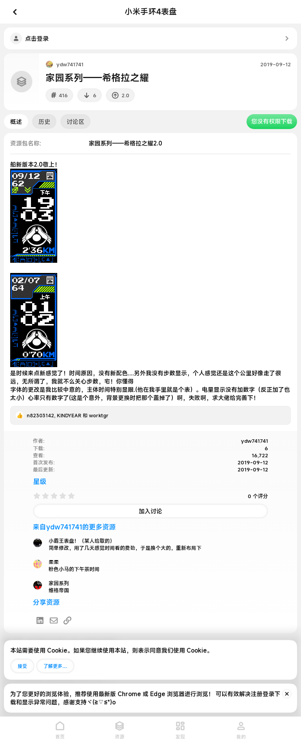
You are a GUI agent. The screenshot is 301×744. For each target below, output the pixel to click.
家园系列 (59, 583)
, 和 (68, 415)
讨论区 (75, 122)
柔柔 (54, 562)
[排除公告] (287, 694)
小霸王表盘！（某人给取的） (82, 540)
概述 (16, 122)
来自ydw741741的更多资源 (74, 526)
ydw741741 (69, 64)
